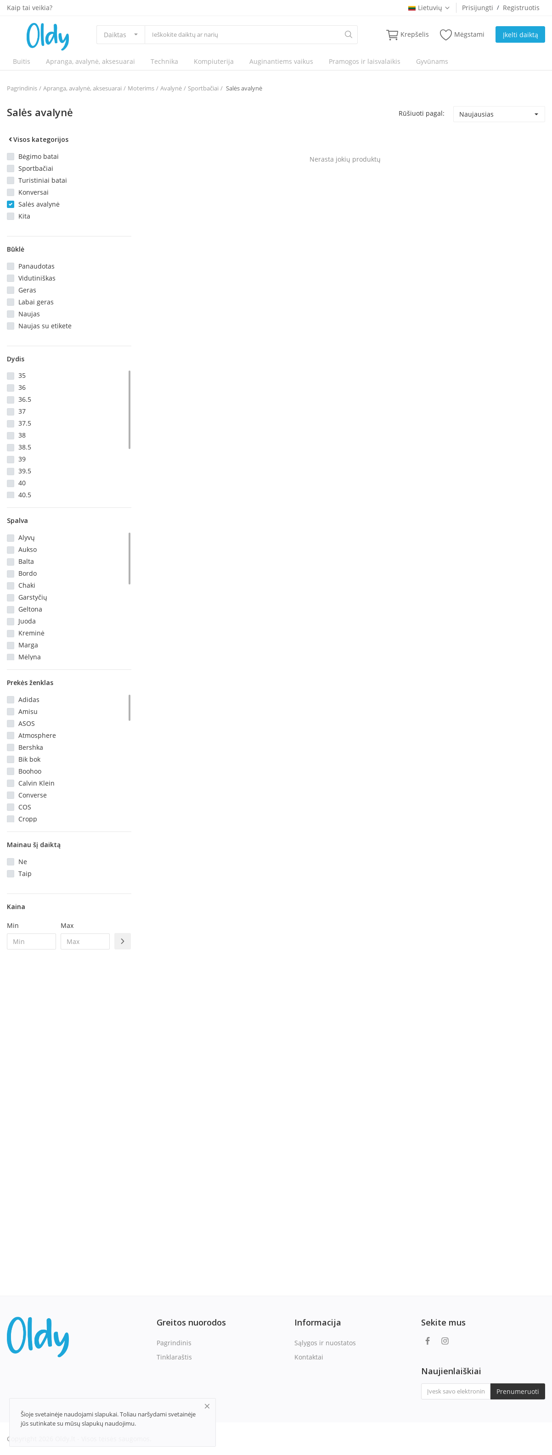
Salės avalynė (243, 88)
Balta (26, 561)
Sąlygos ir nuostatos (325, 1342)
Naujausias (476, 114)
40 (22, 482)
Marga (28, 644)
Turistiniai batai (42, 180)
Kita (24, 216)
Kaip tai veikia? (29, 7)
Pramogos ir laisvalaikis (364, 61)
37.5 (24, 423)
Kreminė (31, 633)
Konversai (33, 192)
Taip (25, 873)
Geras (27, 290)
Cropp (27, 819)
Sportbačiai (203, 88)
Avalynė (171, 88)
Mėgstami (462, 34)
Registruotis (521, 7)
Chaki (26, 585)
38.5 (24, 447)
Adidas (28, 699)
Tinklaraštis (174, 1357)
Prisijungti (477, 7)
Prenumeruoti (517, 1391)
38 (22, 435)
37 (22, 411)
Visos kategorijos (37, 139)
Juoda (27, 621)
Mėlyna (29, 656)
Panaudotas (36, 266)
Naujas (29, 313)
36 (22, 387)
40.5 (24, 494)
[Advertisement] (69, 1105)
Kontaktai (308, 1357)
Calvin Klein (36, 783)
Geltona (30, 609)
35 (22, 375)
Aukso (27, 549)
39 (22, 459)
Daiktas (115, 34)
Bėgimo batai (38, 156)
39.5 (24, 470)
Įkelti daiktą (520, 34)
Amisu (28, 711)
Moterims (141, 88)
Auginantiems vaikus (281, 61)
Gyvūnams (432, 61)
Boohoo (29, 771)
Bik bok (29, 759)
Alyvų (26, 537)
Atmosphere (37, 735)
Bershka (30, 747)
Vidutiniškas (37, 278)
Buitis (21, 61)
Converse (32, 795)
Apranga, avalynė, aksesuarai (90, 61)
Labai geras (36, 302)
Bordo (27, 573)
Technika (164, 61)
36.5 (24, 399)
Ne (22, 861)
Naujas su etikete (45, 325)
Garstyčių (32, 597)
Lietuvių (429, 7)
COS (24, 807)
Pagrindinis (22, 88)
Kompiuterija (214, 61)
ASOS (26, 723)
